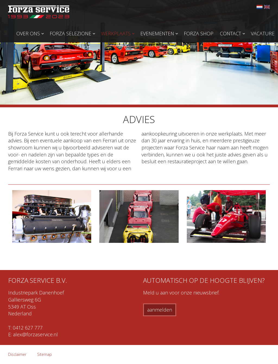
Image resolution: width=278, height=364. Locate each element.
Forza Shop (198, 33)
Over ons (28, 33)
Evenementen (157, 33)
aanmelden (159, 309)
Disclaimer (17, 354)
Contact (230, 33)
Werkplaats (116, 33)
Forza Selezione (70, 33)
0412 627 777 (28, 327)
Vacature (262, 33)
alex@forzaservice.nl (35, 334)
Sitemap (44, 354)
